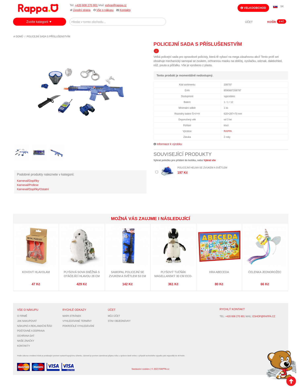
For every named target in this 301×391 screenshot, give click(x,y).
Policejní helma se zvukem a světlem (202, 167)
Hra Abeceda (219, 272)
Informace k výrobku (169, 144)
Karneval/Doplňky (28, 180)
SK (282, 6)
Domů (18, 36)
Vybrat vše (210, 160)
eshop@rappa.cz (116, 5)
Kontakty (125, 10)
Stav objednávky (119, 321)
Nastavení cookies (141, 369)
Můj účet (114, 316)
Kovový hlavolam (36, 272)
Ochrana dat (26, 335)
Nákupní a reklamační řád (34, 326)
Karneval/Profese (28, 185)
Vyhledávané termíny (77, 321)
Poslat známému (268, 44)
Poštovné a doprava (31, 330)
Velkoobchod (253, 7)
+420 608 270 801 (86, 5)
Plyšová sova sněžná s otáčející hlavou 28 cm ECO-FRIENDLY (82, 275)
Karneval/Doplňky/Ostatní (33, 189)
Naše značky (25, 340)
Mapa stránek (71, 316)
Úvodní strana (82, 10)
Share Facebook (276, 44)
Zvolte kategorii (37, 21)
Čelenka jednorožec (265, 272)
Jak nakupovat (27, 321)
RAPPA (228, 131)
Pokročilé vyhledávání (78, 326)
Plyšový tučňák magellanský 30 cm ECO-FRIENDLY (173, 275)
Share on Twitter (284, 44)
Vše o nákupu (105, 10)
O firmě (22, 316)
